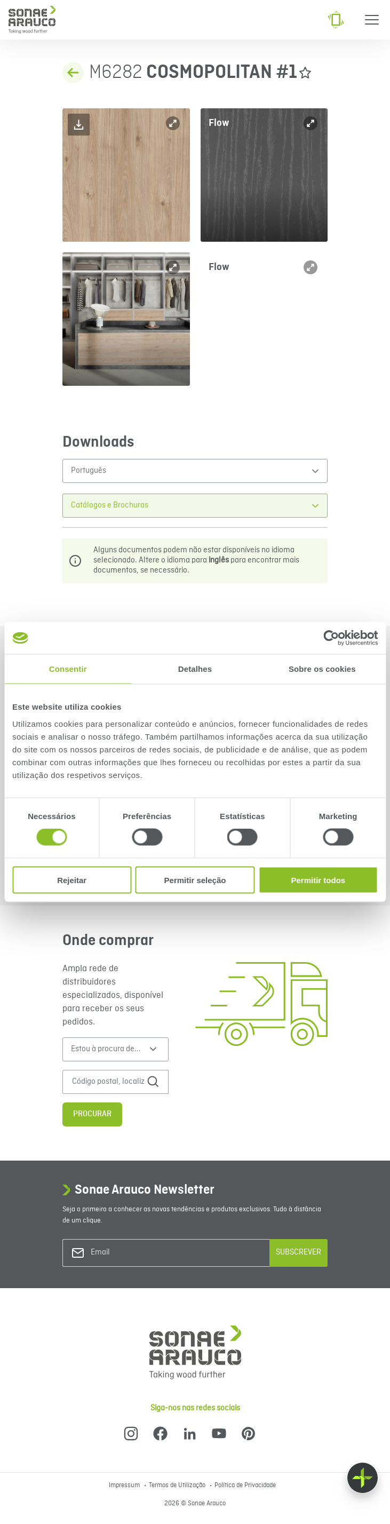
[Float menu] (362, 1478)
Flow (219, 122)
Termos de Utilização (178, 1485)
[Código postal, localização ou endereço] (108, 1082)
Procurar (92, 1114)
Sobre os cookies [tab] (322, 668)
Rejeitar (71, 879)
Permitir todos (318, 879)
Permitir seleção (195, 879)
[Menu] (371, 19)
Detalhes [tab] (195, 668)
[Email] (134, 1252)
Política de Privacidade (245, 1485)
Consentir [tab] (68, 668)
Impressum (125, 1485)
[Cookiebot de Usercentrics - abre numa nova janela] (331, 638)
